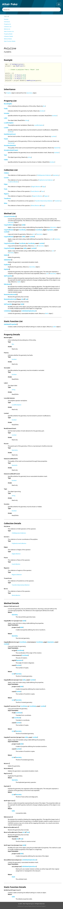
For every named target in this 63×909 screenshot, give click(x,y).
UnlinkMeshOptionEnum (28, 311)
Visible (6, 160)
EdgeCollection (36, 186)
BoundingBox (8, 104)
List (34, 234)
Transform (57, 201)
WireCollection (35, 205)
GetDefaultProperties (10, 324)
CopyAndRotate (8, 230)
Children (6, 173)
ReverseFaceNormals (10, 294)
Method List (7, 29)
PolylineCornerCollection (46, 180)
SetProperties (8, 304)
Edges (5, 184)
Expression (50, 230)
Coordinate (22, 230)
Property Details (8, 34)
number (53, 136)
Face (42, 191)
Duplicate (6, 264)
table (23, 225)
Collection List (7, 26)
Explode (6, 269)
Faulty (6, 108)
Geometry (29, 93)
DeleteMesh (7, 260)
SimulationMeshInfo (10, 145)
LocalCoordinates (13, 182)
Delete (6, 255)
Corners (6, 178)
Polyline (8, 93)
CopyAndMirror (8, 225)
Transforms (7, 198)
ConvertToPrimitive (9, 216)
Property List (7, 24)
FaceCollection (35, 191)
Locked (6, 127)
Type (5, 155)
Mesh (46, 313)
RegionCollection (37, 196)
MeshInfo (57, 148)
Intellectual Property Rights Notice (26, 906)
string (27, 120)
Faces (5, 189)
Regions (6, 194)
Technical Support (41, 906)
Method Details (8, 38)
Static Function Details (9, 41)
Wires (5, 203)
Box (44, 106)
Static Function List (9, 31)
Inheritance (7, 21)
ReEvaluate (7, 284)
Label (5, 118)
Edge (43, 186)
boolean (42, 111)
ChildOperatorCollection (44, 175)
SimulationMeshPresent (11, 150)
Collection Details (8, 36)
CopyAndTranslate (9, 243)
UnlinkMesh (7, 311)
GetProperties (8, 276)
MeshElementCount (10, 134)
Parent (6, 139)
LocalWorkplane (8, 123)
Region (46, 196)
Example (6, 19)
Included (6, 113)
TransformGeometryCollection (44, 201)
